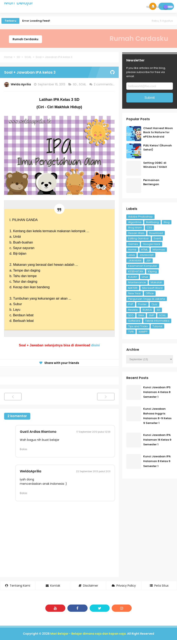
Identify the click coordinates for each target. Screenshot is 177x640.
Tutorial (157, 326)
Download (156, 233)
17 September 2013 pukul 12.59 (93, 431)
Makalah (156, 282)
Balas (23, 449)
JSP (148, 260)
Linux (145, 277)
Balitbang (152, 222)
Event (157, 238)
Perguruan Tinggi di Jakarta (146, 299)
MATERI (132, 288)
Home (132, 250)
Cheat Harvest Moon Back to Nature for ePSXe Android (158, 132)
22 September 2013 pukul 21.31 (93, 471)
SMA (141, 315)
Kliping (152, 271)
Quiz (154, 304)
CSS (149, 227)
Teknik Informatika (157, 321)
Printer (142, 304)
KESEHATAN (135, 271)
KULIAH (132, 277)
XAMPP (143, 332)
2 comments (103, 84)
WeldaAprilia (30, 471)
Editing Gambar (138, 238)
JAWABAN (134, 260)
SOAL (83, 84)
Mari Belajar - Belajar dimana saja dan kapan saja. (88, 634)
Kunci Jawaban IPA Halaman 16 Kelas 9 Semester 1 (157, 439)
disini (95, 345)
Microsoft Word (152, 288)
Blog (167, 222)
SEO (131, 315)
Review (133, 310)
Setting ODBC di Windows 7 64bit (155, 165)
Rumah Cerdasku (25, 39)
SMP (151, 315)
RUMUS (147, 310)
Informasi (158, 250)
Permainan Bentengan (151, 182)
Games (133, 244)
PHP (130, 304)
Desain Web (136, 233)
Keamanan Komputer (142, 266)
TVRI (131, 332)
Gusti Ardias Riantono (38, 431)
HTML (144, 250)
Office (150, 293)
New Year (134, 293)
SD (75, 84)
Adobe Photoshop (140, 217)
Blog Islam (135, 227)
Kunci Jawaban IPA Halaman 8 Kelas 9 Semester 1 (157, 461)
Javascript (146, 255)
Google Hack (151, 244)
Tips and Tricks (138, 326)
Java (131, 255)
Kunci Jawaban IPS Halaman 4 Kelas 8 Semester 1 (157, 392)
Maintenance (137, 282)
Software (134, 321)
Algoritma (134, 222)
